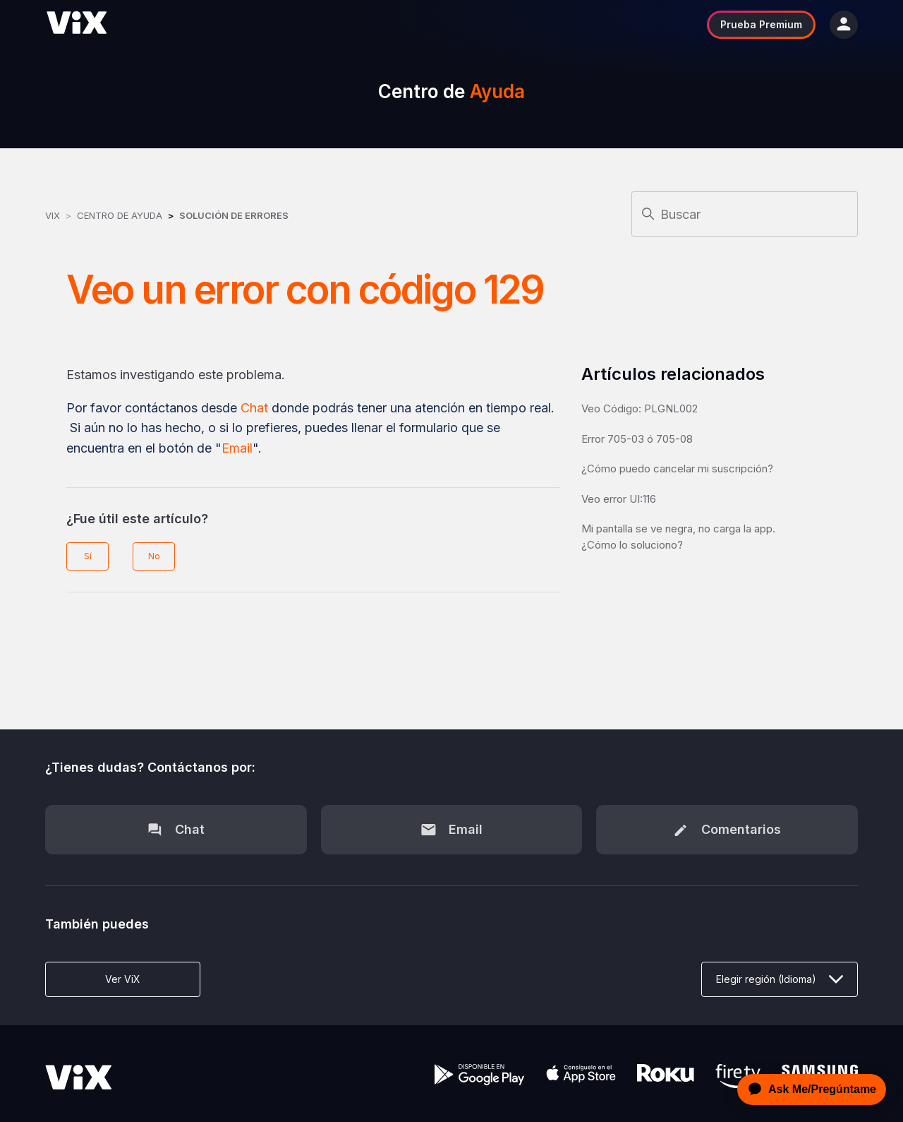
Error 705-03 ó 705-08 (637, 439)
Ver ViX (122, 979)
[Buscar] (744, 214)
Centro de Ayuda (119, 215)
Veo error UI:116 (618, 499)
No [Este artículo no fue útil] (154, 556)
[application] (808, 1089)
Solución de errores (234, 215)
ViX (52, 215)
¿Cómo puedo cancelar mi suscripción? (677, 468)
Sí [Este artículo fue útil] (88, 556)
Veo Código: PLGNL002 (639, 408)
